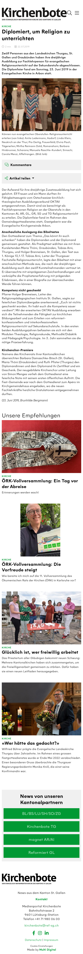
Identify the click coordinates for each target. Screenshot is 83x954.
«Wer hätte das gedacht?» (30, 743)
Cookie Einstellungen (41, 946)
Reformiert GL (41, 852)
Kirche (6, 26)
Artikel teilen (18, 178)
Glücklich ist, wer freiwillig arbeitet (40, 652)
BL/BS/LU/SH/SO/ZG (41, 813)
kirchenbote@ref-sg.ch (41, 925)
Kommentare (18, 165)
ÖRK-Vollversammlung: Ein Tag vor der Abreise (40, 483)
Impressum (51, 940)
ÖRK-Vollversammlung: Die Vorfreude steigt (31, 567)
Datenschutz (33, 940)
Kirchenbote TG (41, 826)
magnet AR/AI (41, 839)
